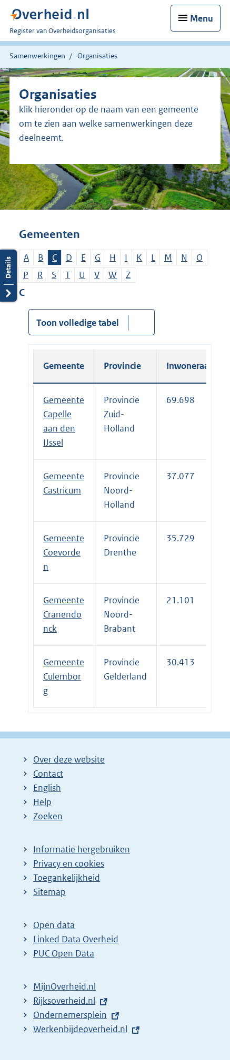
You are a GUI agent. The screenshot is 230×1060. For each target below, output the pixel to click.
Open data (54, 925)
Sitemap (49, 892)
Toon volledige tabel (77, 322)
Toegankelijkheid (66, 877)
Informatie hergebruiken (81, 849)
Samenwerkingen (37, 55)
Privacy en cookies (68, 863)
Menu (201, 18)
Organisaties (97, 55)
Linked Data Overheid (75, 939)
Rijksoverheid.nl (64, 1000)
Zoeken (48, 816)
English (47, 788)
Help (42, 802)
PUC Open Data (63, 953)
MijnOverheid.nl (64, 986)
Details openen (8, 276)
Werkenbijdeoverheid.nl (80, 1029)
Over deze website (69, 759)
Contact (48, 773)
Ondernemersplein (70, 1015)
